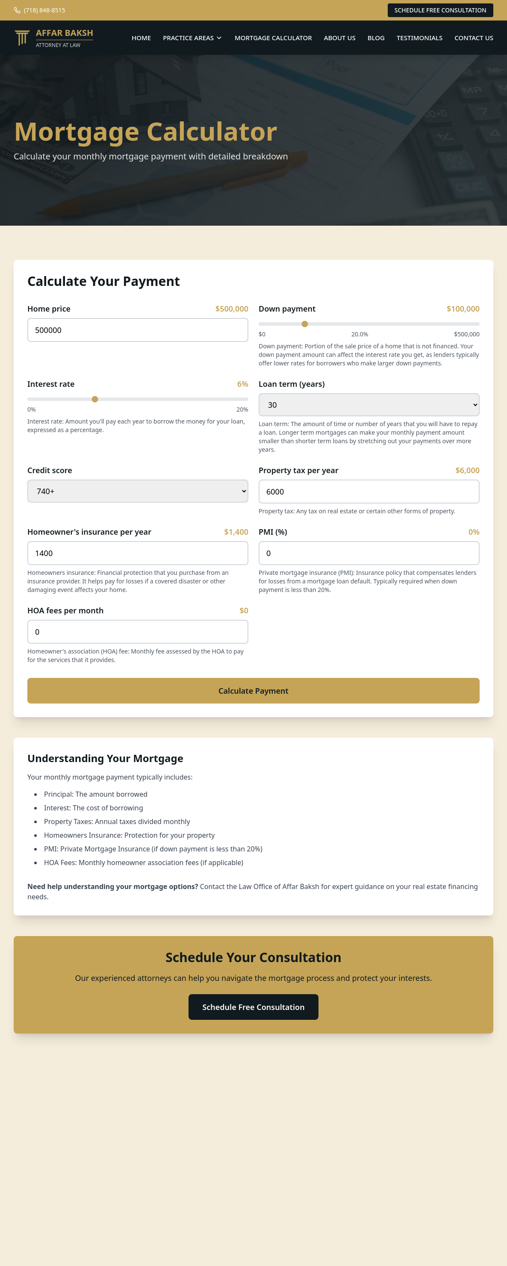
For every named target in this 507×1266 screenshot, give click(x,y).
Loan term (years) (292, 384)
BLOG (376, 37)
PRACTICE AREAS (193, 37)
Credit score (49, 470)
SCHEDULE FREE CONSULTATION (440, 10)
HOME (141, 37)
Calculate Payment (253, 691)
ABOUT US (340, 37)
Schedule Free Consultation (253, 1007)
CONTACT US (473, 37)
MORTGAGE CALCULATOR (273, 37)
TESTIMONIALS (419, 37)
